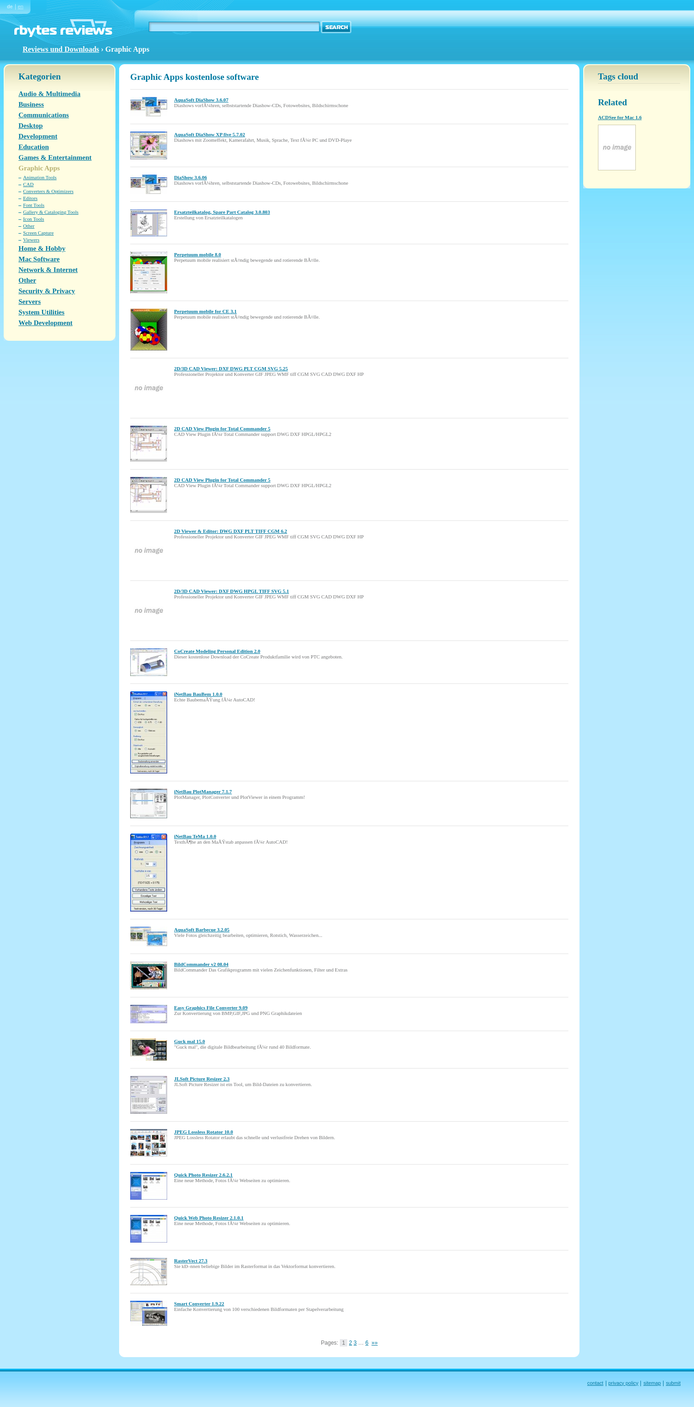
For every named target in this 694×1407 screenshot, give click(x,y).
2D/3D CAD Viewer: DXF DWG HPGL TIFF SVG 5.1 (231, 591)
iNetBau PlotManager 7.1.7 (203, 791)
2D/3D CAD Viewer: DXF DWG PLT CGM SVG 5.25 (231, 368)
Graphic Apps (39, 168)
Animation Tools (40, 177)
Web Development (45, 322)
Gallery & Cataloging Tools (50, 212)
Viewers (31, 239)
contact (595, 1383)
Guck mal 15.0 (189, 1041)
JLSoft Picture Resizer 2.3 (201, 1078)
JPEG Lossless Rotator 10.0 (203, 1132)
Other (29, 226)
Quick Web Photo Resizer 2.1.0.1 (208, 1217)
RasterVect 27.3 (190, 1260)
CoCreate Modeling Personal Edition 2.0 (217, 651)
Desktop (30, 125)
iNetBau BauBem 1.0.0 (198, 694)
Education (33, 147)
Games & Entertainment (54, 157)
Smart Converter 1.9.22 (199, 1303)
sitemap (652, 1383)
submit (673, 1383)
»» (375, 1343)
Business (31, 104)
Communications (43, 115)
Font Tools (33, 205)
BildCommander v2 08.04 (201, 964)
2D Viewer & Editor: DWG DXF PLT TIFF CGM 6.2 (230, 531)
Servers (29, 301)
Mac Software (39, 259)
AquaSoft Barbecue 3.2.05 (201, 929)
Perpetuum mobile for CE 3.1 (205, 311)
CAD (28, 184)
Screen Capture (38, 233)
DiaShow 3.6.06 (190, 177)
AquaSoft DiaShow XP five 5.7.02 (209, 134)
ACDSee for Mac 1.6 (620, 117)
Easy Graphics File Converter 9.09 (210, 1007)
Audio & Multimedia (49, 93)
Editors (30, 198)
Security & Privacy (46, 291)
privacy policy (624, 1383)
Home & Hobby (42, 248)
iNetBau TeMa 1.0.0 (195, 836)
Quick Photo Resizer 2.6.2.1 (203, 1175)
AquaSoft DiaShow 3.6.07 (201, 100)
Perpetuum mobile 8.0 (197, 254)
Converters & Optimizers (48, 191)
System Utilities (41, 312)
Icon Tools (33, 219)
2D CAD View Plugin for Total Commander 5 (222, 428)
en (21, 6)
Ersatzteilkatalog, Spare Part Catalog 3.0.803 (222, 212)
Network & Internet (48, 269)
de (10, 6)
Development (37, 136)
